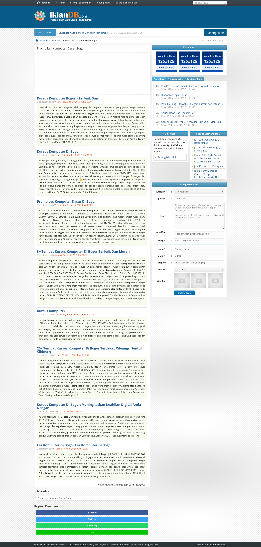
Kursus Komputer (51, 311)
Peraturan (60, 2)
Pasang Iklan (215, 33)
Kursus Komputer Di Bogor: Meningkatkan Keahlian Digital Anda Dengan (89, 406)
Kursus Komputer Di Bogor (58, 151)
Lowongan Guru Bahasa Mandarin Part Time (82, 32)
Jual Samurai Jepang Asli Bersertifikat (207, 141)
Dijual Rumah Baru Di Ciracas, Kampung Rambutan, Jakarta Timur (207, 174)
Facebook (92, 512)
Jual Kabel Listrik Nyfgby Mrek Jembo (207, 149)
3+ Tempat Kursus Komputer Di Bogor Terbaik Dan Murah (83, 251)
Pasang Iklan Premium (126, 2)
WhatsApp (92, 525)
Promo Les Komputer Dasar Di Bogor (66, 201)
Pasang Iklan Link (167, 157)
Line (92, 532)
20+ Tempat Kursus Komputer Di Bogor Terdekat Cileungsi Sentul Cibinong (89, 350)
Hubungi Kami (103, 2)
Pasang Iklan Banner (80, 2)
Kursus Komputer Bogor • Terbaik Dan (67, 98)
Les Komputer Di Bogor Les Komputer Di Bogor (74, 445)
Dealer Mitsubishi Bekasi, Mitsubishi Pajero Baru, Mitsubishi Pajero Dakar (207, 158)
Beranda (43, 2)
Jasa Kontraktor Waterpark (208, 166)
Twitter (92, 519)
